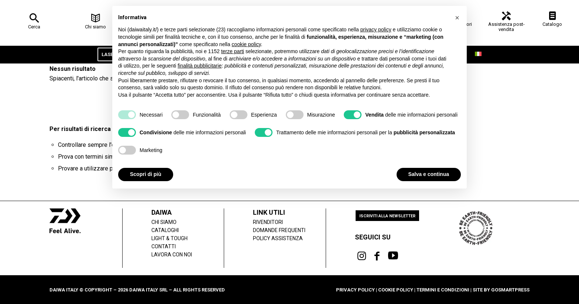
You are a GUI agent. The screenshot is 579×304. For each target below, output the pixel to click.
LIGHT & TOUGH (169, 238)
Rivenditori (268, 222)
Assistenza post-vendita (506, 26)
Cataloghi (165, 230)
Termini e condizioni (443, 290)
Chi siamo (95, 27)
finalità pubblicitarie (200, 66)
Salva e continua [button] (428, 174)
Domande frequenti (279, 230)
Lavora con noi (171, 255)
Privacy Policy (355, 290)
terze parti (232, 51)
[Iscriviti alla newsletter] (387, 216)
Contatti (163, 246)
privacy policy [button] (375, 29)
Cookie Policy (395, 290)
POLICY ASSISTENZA (278, 238)
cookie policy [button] (246, 44)
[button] (457, 18)
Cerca (34, 27)
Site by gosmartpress (501, 290)
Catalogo (552, 24)
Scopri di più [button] (145, 174)
